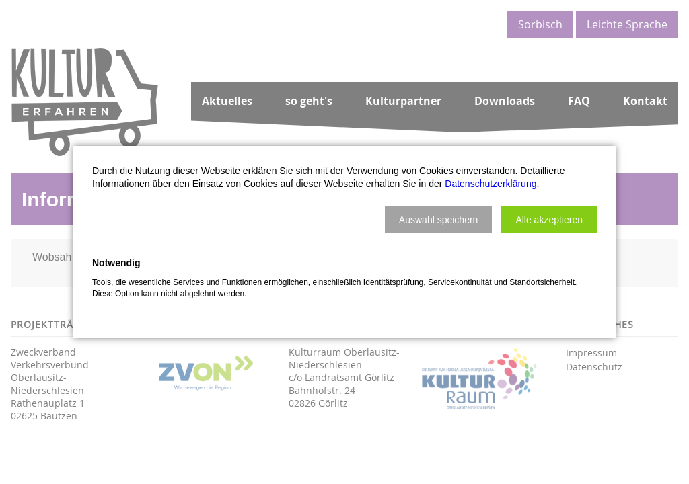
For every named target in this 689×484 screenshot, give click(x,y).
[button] (439, 219)
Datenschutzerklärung (490, 183)
